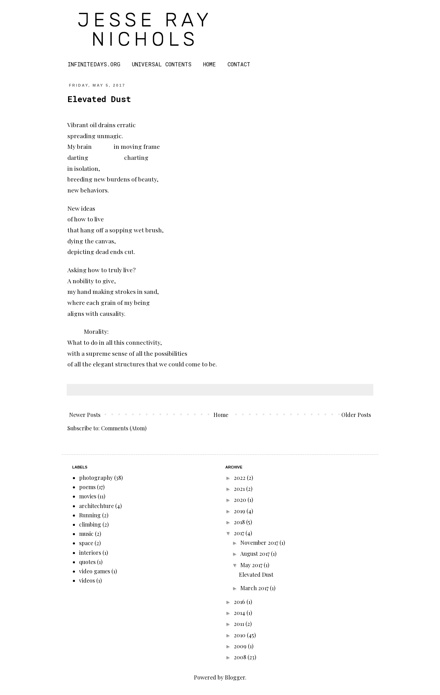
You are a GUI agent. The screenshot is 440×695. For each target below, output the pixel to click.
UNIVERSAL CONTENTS (161, 64)
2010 (240, 635)
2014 (240, 612)
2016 (240, 601)
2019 (240, 511)
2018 (240, 522)
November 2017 (259, 542)
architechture (96, 505)
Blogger (235, 677)
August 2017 (255, 553)
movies (87, 496)
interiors (90, 552)
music (86, 533)
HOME (209, 64)
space (86, 543)
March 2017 (255, 588)
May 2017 (252, 565)
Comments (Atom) (123, 428)
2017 (239, 533)
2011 (239, 623)
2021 (240, 488)
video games (94, 571)
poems (87, 486)
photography (96, 477)
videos (87, 580)
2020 (241, 499)
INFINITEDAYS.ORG (94, 64)
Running (90, 515)
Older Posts (356, 414)
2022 (240, 477)
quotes (87, 561)
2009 (241, 646)
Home (220, 414)
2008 (241, 657)
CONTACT (239, 64)
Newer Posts (84, 414)
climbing (90, 524)
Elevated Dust (99, 98)
